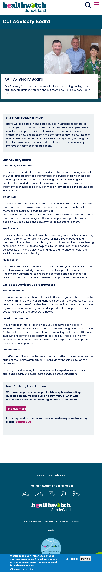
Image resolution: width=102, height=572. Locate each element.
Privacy (75, 522)
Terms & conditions (32, 522)
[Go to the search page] (87, 6)
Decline (85, 558)
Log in (51, 530)
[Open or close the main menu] (96, 5)
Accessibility (51, 522)
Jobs (40, 475)
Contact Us (57, 475)
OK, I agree (71, 558)
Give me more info (21, 569)
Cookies (64, 522)
